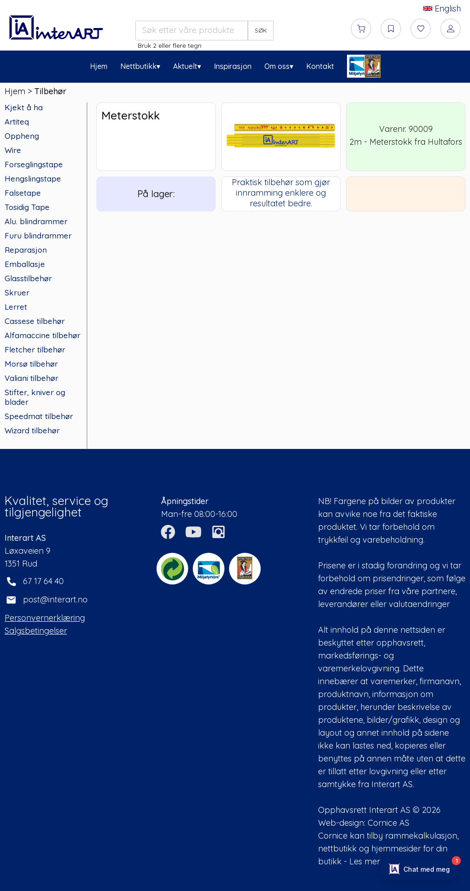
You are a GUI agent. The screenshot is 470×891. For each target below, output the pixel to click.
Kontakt (320, 66)
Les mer (364, 861)
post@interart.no (55, 599)
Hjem (98, 66)
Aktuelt (185, 66)
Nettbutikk (138, 66)
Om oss (277, 66)
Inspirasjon (233, 66)
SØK (261, 30)
